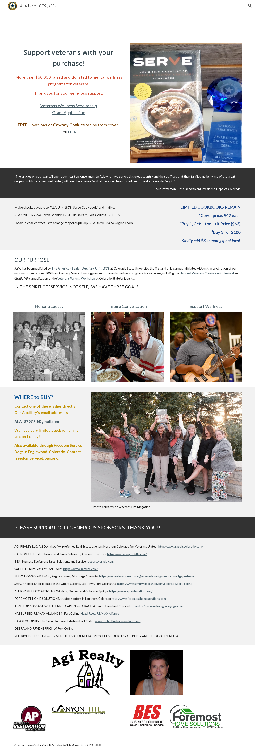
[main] (69, 57)
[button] (250, 6)
